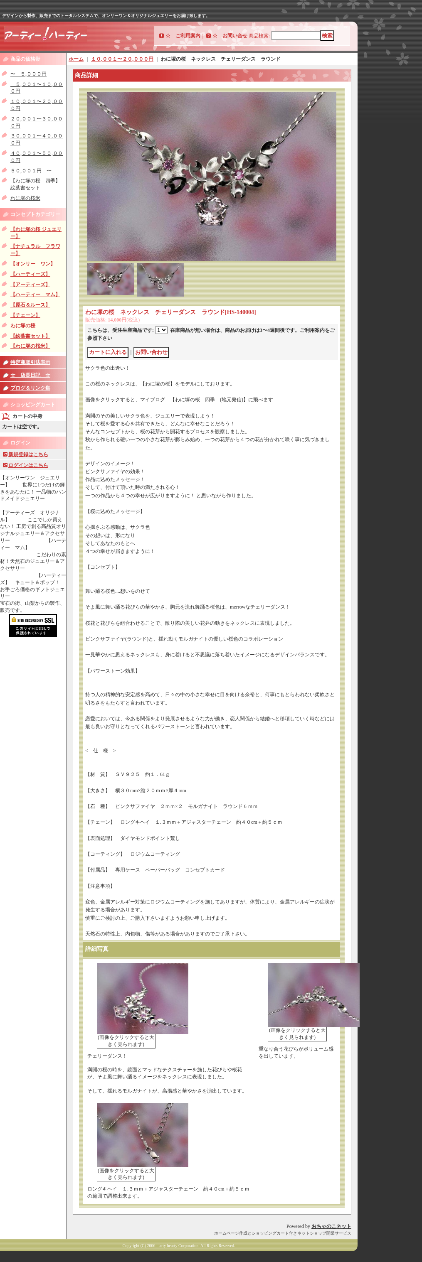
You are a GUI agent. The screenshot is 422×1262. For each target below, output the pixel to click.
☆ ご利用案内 (182, 36)
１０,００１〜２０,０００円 (122, 59)
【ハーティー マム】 (35, 294)
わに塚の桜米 (25, 198)
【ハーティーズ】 (30, 274)
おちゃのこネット (331, 1226)
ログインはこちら (28, 465)
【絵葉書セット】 (30, 336)
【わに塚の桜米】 (30, 346)
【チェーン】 (25, 315)
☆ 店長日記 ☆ (30, 375)
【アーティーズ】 (30, 284)
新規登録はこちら (28, 454)
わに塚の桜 (25, 326)
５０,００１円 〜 (31, 171)
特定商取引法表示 (30, 362)
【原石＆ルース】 (30, 305)
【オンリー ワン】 (32, 264)
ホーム (76, 59)
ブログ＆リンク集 (30, 388)
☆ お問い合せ (229, 36)
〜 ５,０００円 (28, 74)
